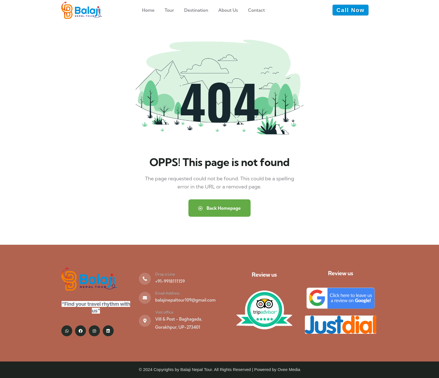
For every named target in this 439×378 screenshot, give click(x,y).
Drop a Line (165, 274)
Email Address (167, 293)
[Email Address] (145, 298)
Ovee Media (288, 369)
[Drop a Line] (145, 279)
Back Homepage (219, 208)
